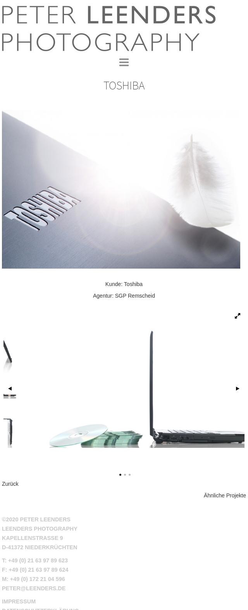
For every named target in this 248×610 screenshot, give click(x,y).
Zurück (10, 484)
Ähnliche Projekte (225, 495)
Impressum (19, 601)
